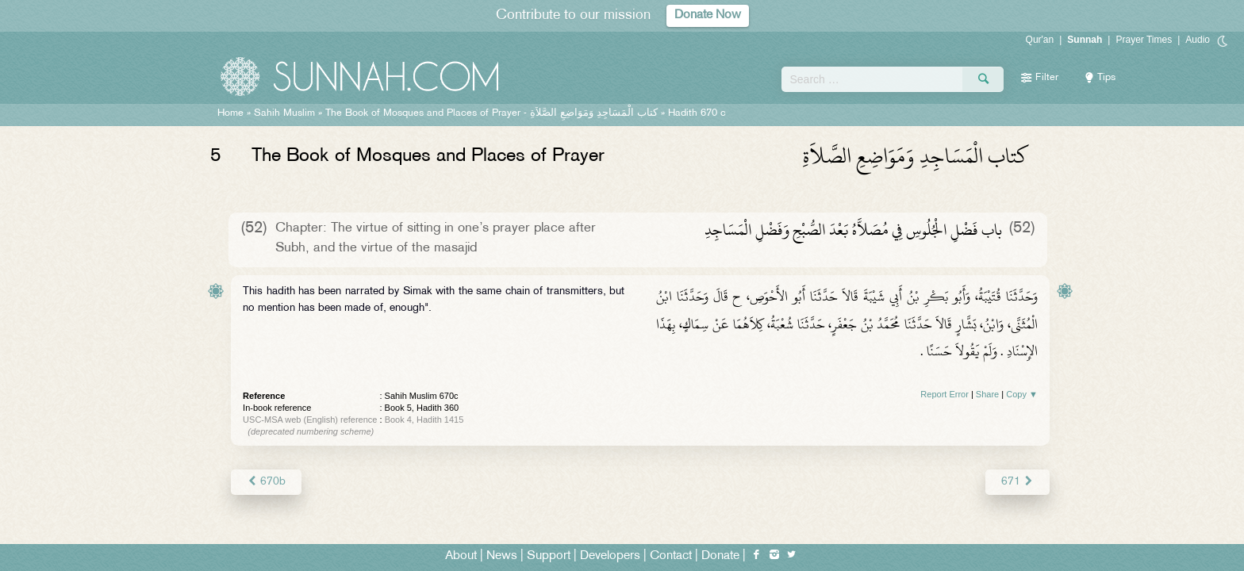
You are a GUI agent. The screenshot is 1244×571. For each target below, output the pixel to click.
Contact (671, 556)
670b (266, 482)
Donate (720, 556)
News (501, 556)
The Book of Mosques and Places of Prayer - (491, 113)
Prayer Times (1143, 39)
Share (987, 394)
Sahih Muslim (284, 113)
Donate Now (707, 15)
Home (230, 113)
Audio (1197, 39)
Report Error (944, 394)
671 (1017, 482)
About (461, 556)
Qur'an (1040, 39)
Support (548, 556)
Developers (610, 556)
